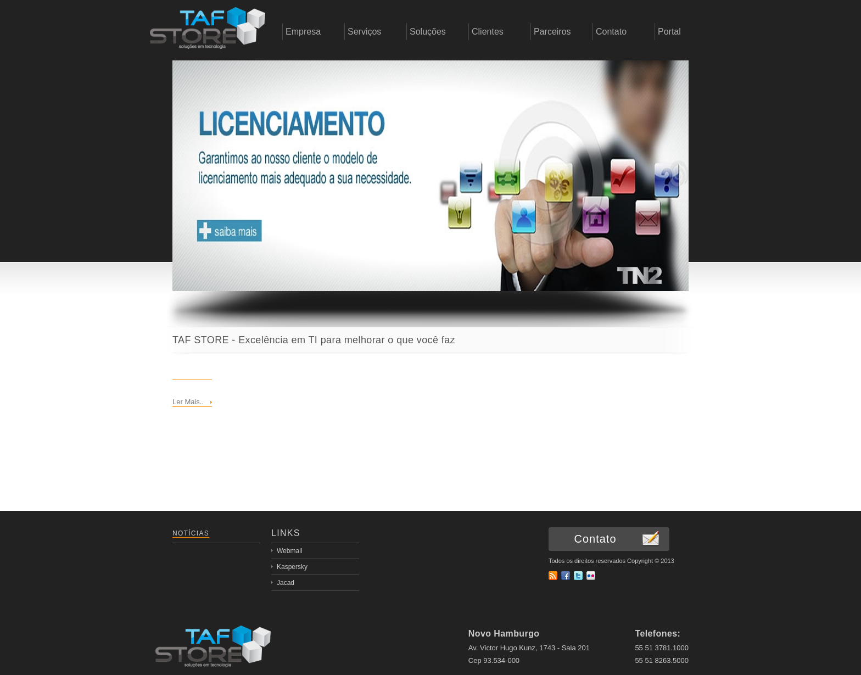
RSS (553, 575)
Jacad (285, 583)
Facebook (565, 575)
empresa (207, 32)
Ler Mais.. (188, 402)
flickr (590, 575)
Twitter (578, 575)
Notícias (190, 533)
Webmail (289, 551)
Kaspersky (292, 567)
